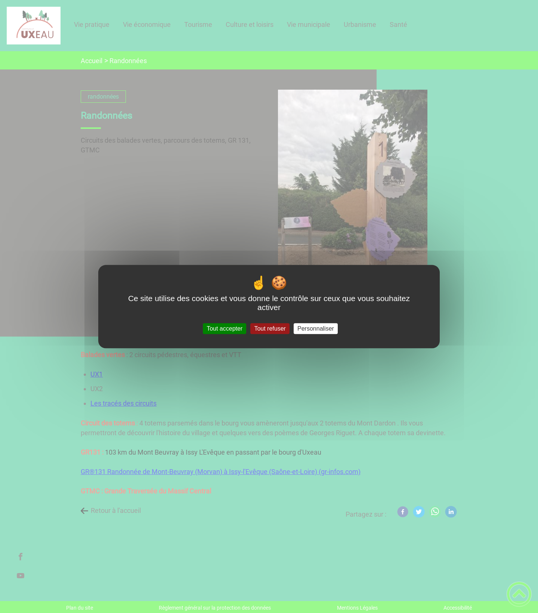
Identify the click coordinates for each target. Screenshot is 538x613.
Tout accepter (224, 328)
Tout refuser (269, 328)
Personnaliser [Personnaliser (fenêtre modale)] (315, 328)
